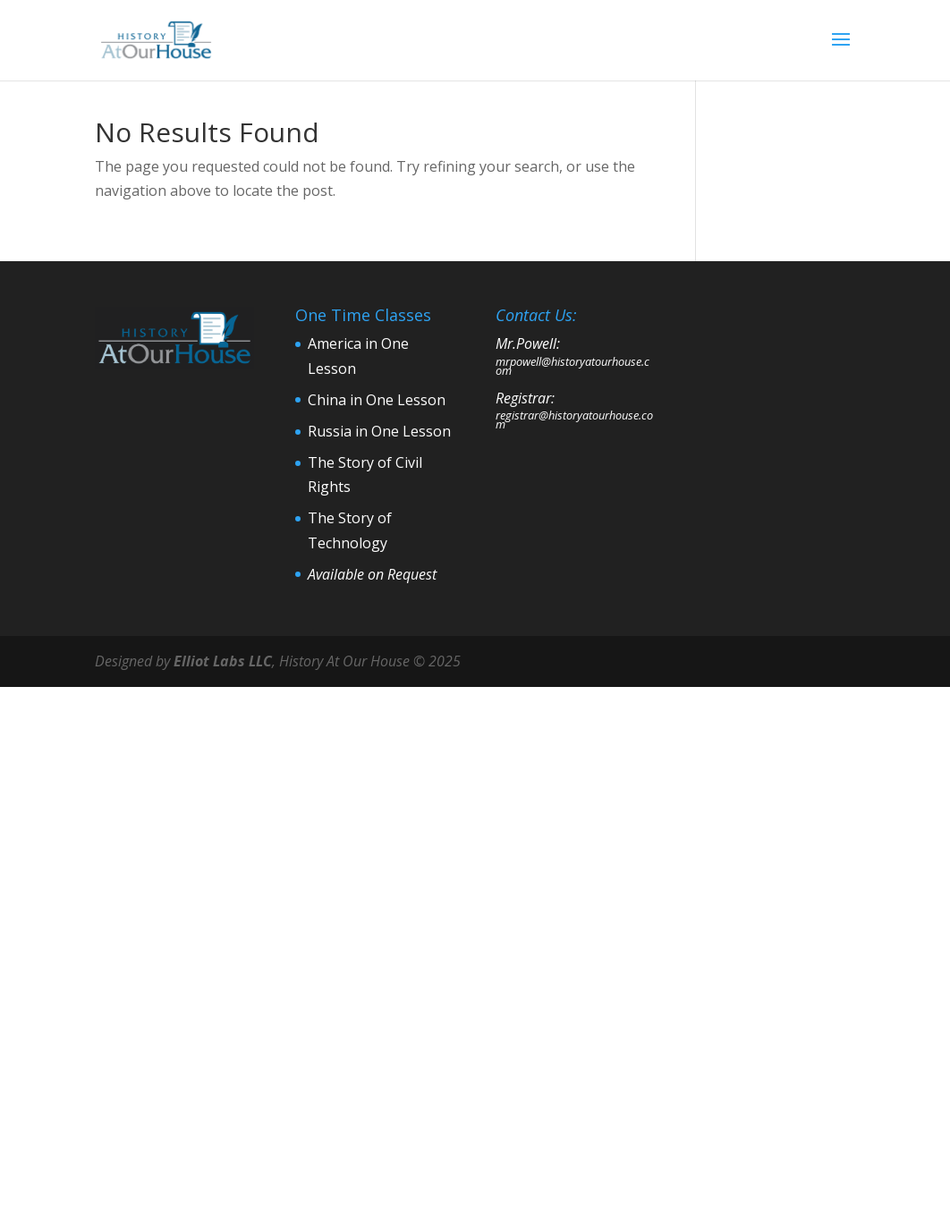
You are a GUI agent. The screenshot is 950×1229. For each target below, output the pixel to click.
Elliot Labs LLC (223, 661)
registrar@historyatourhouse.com (574, 419)
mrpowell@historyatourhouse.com (572, 365)
